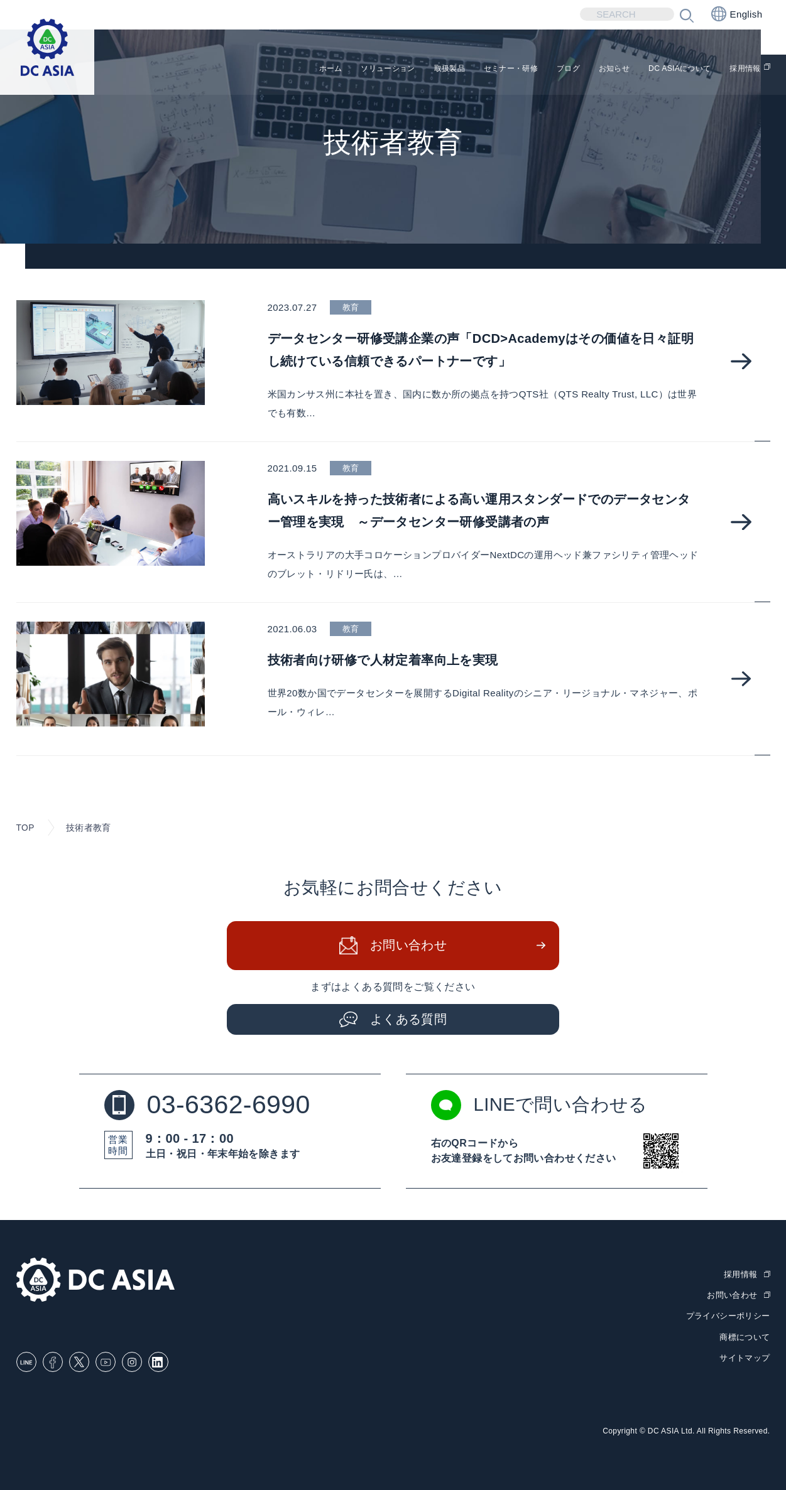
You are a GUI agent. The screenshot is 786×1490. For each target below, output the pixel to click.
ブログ (525, 69)
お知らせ (580, 69)
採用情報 (742, 69)
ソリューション (304, 69)
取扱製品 (379, 69)
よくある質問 (408, 1020)
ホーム (233, 69)
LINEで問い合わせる (542, 1106)
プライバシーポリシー (728, 1315)
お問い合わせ (408, 946)
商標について (744, 1336)
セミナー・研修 (455, 69)
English (736, 13)
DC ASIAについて (661, 69)
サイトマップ (744, 1356)
